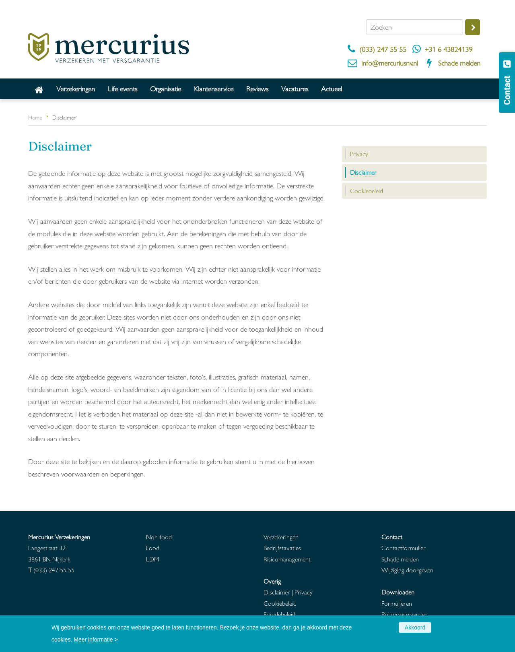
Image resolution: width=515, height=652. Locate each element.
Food (152, 547)
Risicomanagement (287, 558)
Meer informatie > (95, 639)
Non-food (159, 536)
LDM (152, 558)
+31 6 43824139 (448, 49)
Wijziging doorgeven (407, 569)
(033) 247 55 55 (382, 49)
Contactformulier (403, 547)
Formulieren (396, 603)
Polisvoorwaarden (404, 614)
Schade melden (459, 63)
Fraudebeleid (279, 614)
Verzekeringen (281, 536)
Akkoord (415, 627)
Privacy (304, 591)
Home (35, 117)
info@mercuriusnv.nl (389, 63)
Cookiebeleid (280, 603)
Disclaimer (277, 591)
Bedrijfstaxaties (282, 547)
